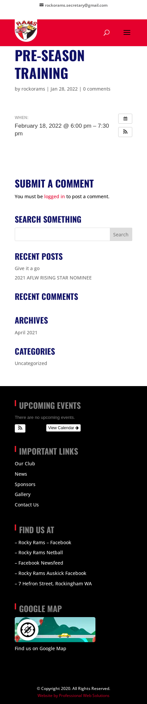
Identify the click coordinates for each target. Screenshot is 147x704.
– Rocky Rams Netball (39, 552)
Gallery (22, 494)
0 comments (97, 89)
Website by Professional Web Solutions (73, 695)
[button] (125, 132)
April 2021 (26, 332)
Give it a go (27, 268)
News (21, 474)
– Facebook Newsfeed (39, 563)
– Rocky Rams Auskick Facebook (50, 573)
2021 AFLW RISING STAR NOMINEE (53, 277)
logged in (54, 196)
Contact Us (27, 504)
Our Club (25, 463)
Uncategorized (31, 363)
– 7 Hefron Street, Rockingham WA (53, 583)
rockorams (33, 89)
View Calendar (63, 428)
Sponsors (25, 484)
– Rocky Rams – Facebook (43, 542)
